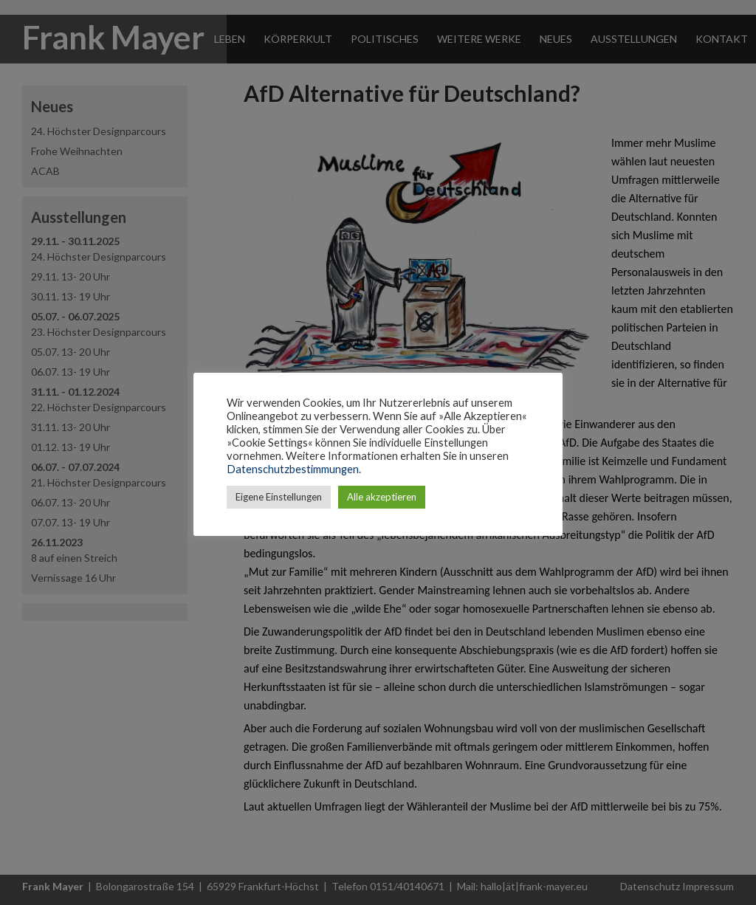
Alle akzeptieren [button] (381, 497)
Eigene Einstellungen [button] (279, 497)
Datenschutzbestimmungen (293, 469)
